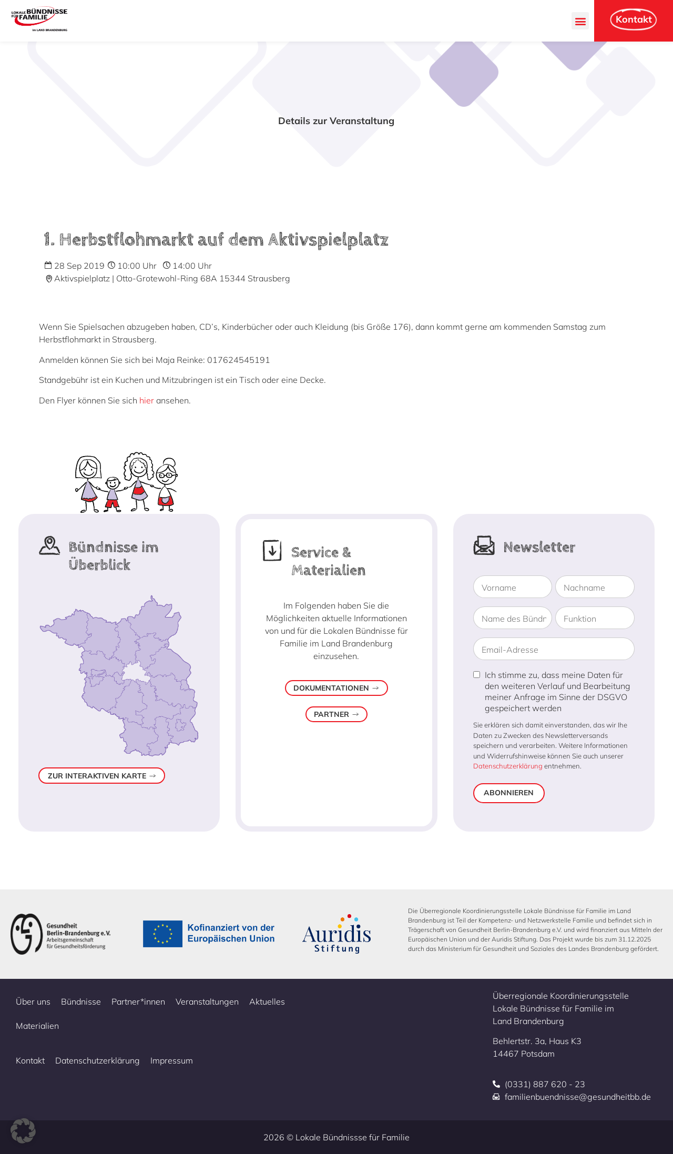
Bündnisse (81, 1001)
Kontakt (30, 1060)
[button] (580, 20)
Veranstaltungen (207, 1001)
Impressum (171, 1060)
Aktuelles (267, 1001)
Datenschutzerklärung (508, 766)
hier (146, 400)
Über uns (33, 1001)
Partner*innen (138, 1001)
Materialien (37, 1025)
